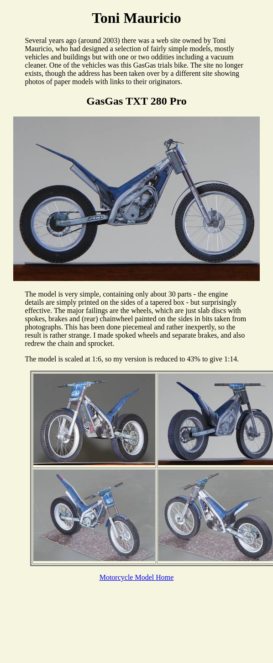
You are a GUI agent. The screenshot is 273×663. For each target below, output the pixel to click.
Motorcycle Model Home (137, 577)
